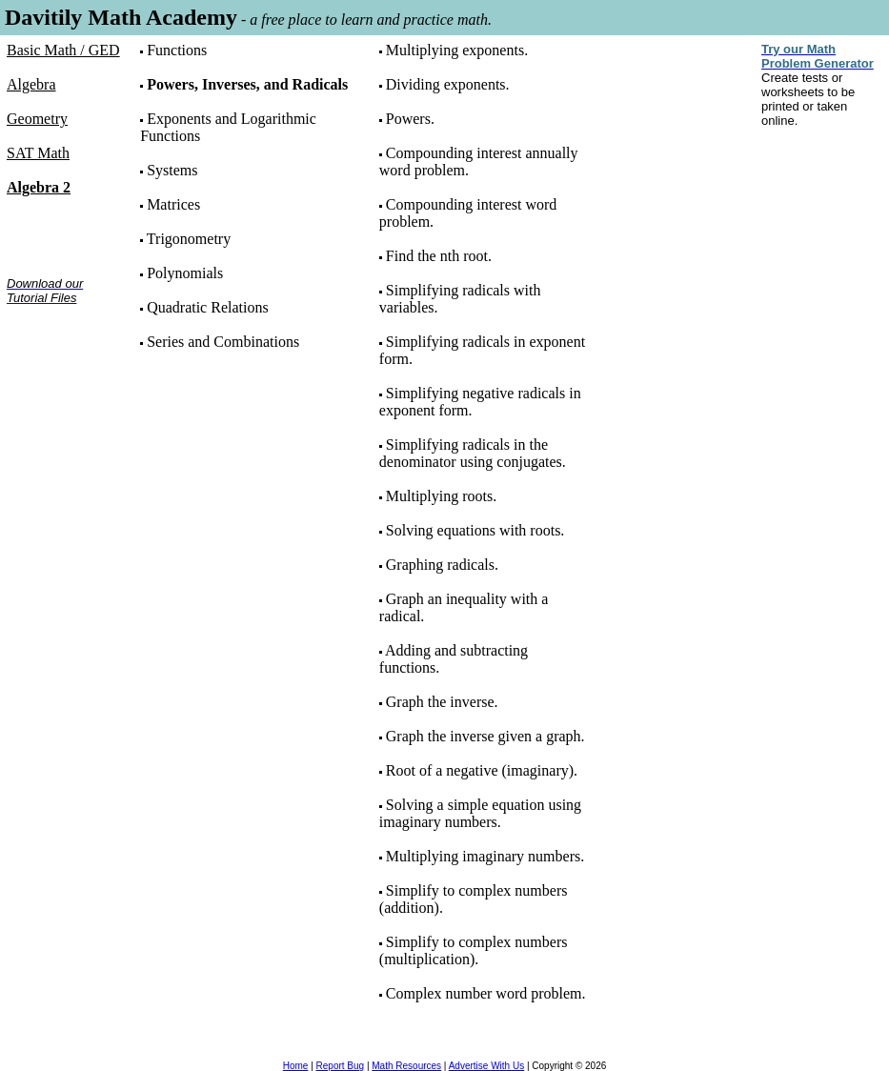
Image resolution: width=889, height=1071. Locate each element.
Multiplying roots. (441, 496)
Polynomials (185, 273)
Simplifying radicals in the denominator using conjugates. (472, 453)
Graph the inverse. (442, 702)
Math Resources (406, 1066)
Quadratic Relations (208, 307)
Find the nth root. (439, 256)
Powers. (410, 119)
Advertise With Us (486, 1066)
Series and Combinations (223, 341)
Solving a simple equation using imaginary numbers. (480, 813)
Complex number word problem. (486, 993)
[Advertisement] (66, 379)
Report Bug (340, 1066)
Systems (172, 170)
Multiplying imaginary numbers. (485, 856)
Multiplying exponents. (457, 50)
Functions (177, 50)
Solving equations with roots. (475, 530)
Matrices (173, 204)
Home (296, 1066)
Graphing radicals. (442, 564)
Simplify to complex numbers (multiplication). (473, 950)
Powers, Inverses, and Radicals (247, 84)
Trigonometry (189, 239)
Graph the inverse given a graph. (485, 736)
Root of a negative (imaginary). (481, 770)
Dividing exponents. (448, 84)
